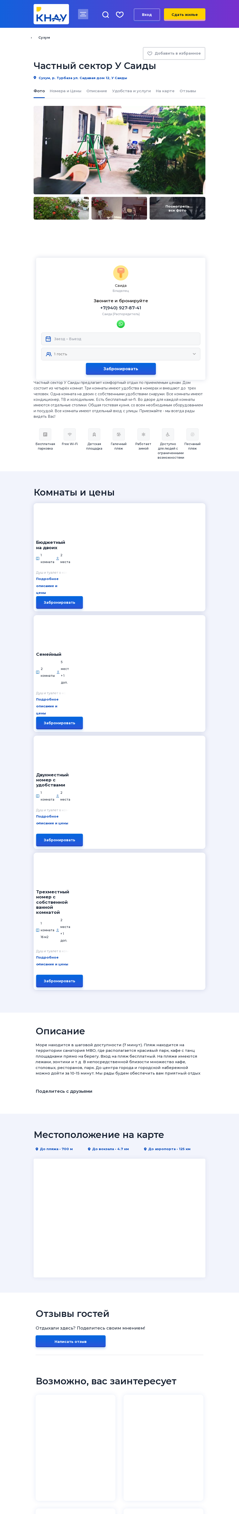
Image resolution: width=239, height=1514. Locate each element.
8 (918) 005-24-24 (148, 1451)
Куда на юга (47, 1329)
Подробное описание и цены (112, 507)
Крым (127, 1343)
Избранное (44, 1396)
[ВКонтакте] (36, 1433)
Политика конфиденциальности (63, 1498)
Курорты (131, 1329)
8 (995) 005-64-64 (148, 1458)
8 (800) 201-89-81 (59, 1451)
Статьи (40, 1388)
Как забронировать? (53, 1374)
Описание (96, 91)
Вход (147, 14)
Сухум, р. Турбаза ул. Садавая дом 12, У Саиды (80, 78)
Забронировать (120, 341)
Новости (42, 1343)
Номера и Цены (65, 91)
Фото (39, 91)
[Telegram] (57, 1433)
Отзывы (188, 91)
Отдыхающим (49, 1366)
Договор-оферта (139, 1396)
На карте (165, 91)
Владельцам (135, 1366)
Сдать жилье (185, 14)
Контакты (43, 1350)
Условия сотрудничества (147, 1381)
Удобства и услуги (131, 91)
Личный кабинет (138, 1388)
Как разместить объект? (146, 1374)
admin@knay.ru (145, 1433)
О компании (45, 1336)
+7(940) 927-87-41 (120, 280)
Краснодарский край (142, 1336)
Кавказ (128, 1358)
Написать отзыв (71, 1022)
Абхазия (130, 1350)
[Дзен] (46, 1433)
